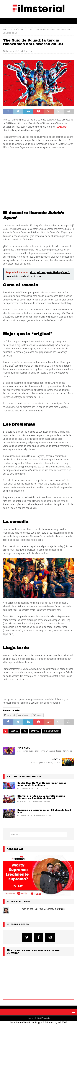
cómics (14, 731)
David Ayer (61, 126)
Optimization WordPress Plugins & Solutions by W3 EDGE (38, 1022)
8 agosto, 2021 (12, 51)
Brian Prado (43, 788)
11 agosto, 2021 (25, 801)
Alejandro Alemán (42, 801)
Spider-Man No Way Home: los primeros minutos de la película (41, 784)
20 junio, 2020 (26, 815)
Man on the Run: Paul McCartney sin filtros (43, 909)
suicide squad (51, 731)
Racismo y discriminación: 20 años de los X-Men (44, 811)
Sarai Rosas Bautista (43, 815)
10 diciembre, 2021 (27, 788)
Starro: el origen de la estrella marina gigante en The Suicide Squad (41, 797)
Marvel (35, 731)
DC (24, 731)
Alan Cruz (28, 51)
